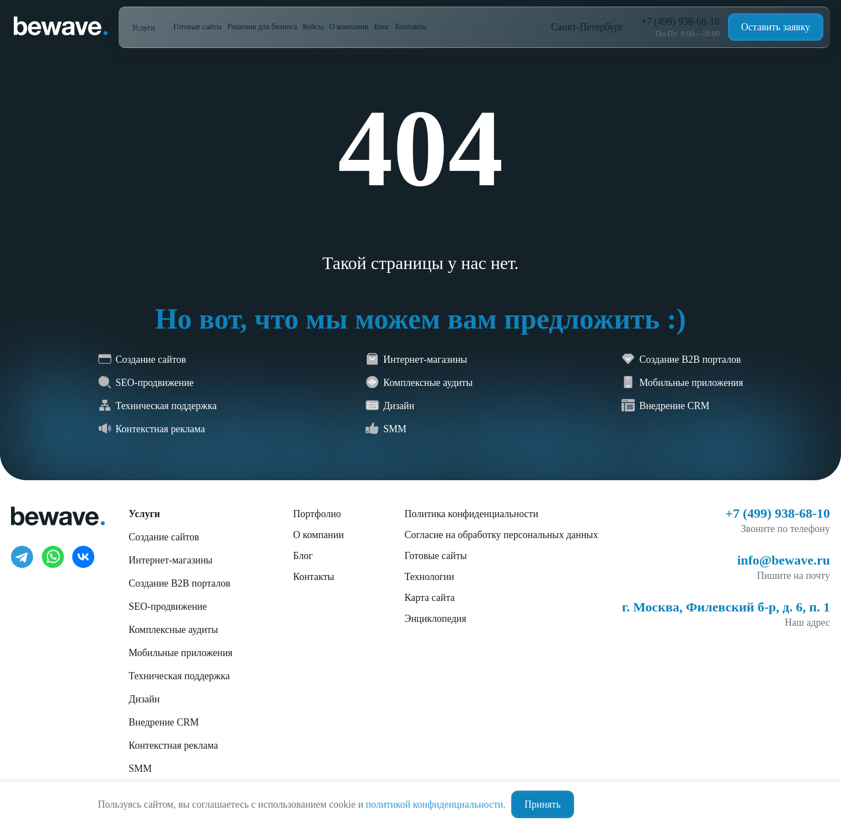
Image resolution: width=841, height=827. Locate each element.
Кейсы (313, 27)
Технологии (429, 576)
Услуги (144, 28)
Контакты (411, 27)
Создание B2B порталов (179, 583)
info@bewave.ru (783, 560)
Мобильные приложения (180, 652)
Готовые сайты (197, 27)
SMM (140, 768)
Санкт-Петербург (587, 27)
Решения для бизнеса (262, 27)
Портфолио (317, 513)
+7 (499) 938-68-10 (680, 21)
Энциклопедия (436, 618)
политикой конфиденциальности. (436, 804)
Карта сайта (430, 597)
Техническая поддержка (178, 675)
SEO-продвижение (167, 606)
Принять (542, 804)
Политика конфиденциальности (472, 513)
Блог (381, 27)
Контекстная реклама (173, 745)
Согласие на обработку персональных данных (501, 534)
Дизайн (143, 699)
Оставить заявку (775, 27)
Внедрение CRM (163, 722)
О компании (348, 27)
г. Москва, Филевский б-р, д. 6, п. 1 (726, 607)
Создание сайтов (163, 537)
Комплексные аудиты (173, 629)
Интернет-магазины (170, 560)
